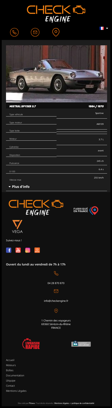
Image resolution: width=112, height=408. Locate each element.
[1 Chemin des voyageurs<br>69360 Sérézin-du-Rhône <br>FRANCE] (56, 311)
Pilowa (32, 403)
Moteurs (11, 365)
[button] (56, 186)
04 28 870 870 (56, 283)
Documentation (15, 375)
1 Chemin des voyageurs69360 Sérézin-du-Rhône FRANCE (56, 324)
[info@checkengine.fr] (56, 291)
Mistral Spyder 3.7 (22, 106)
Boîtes (9, 370)
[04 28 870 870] (56, 273)
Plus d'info (21, 186)
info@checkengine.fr (56, 301)
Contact (10, 385)
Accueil (10, 360)
